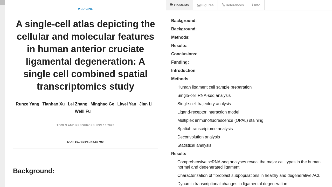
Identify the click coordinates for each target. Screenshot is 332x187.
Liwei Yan (126, 104)
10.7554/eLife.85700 (89, 141)
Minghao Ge (102, 104)
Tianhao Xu (54, 104)
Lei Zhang (77, 104)
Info (256, 5)
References (233, 5)
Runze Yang (27, 104)
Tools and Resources (75, 125)
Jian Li (146, 104)
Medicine (85, 8)
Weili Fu (83, 111)
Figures (205, 5)
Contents (179, 5)
